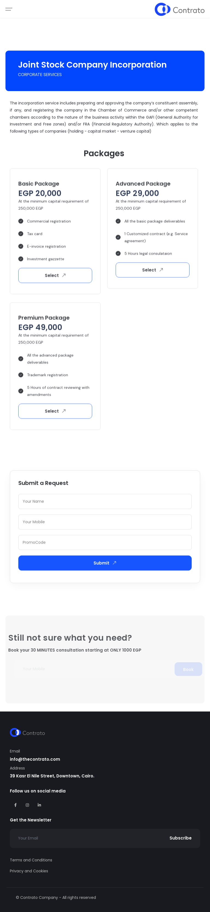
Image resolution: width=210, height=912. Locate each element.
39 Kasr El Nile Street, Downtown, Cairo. (52, 776)
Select (56, 277)
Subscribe (181, 838)
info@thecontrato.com (35, 759)
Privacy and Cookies (29, 871)
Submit (106, 563)
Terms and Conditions (31, 860)
